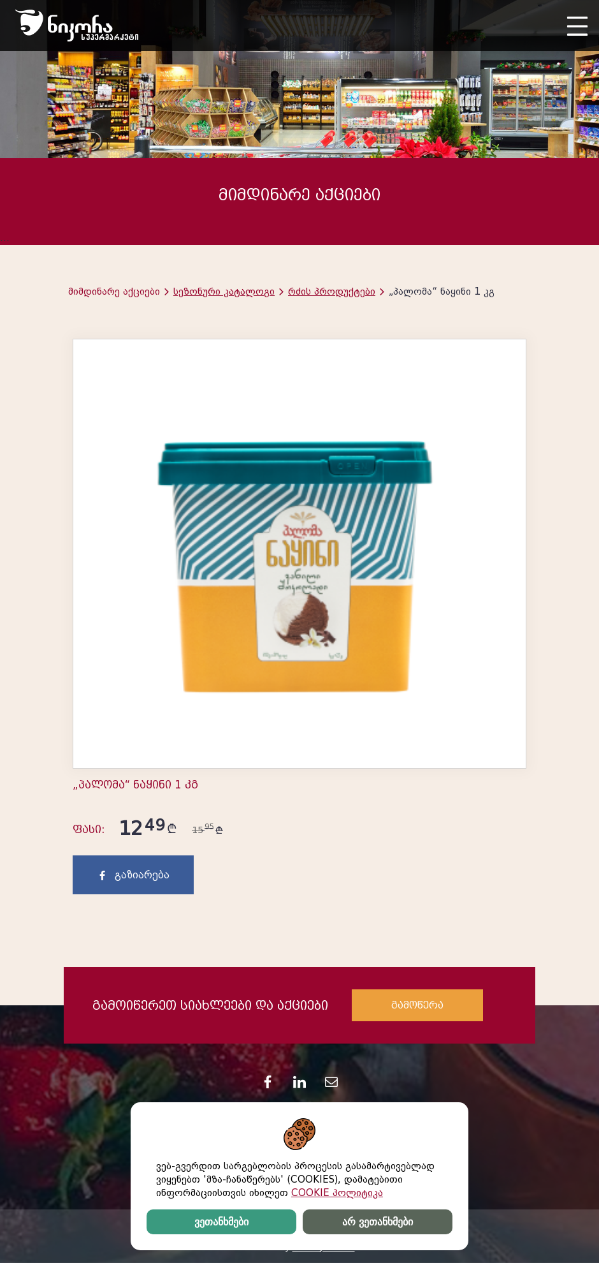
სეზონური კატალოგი (224, 291)
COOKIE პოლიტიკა (337, 1193)
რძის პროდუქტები (331, 291)
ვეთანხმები (221, 1221)
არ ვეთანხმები (377, 1221)
